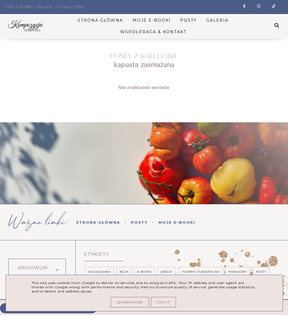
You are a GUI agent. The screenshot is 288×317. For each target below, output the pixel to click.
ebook (167, 272)
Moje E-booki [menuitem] (152, 20)
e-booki (144, 272)
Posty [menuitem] (189, 20)
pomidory (237, 272)
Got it (163, 302)
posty (261, 272)
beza (124, 272)
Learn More (130, 302)
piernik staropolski (201, 272)
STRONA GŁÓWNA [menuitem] (101, 20)
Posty (139, 222)
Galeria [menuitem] (218, 20)
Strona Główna (98, 222)
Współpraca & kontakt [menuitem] (154, 31)
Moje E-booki (176, 222)
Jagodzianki (99, 272)
